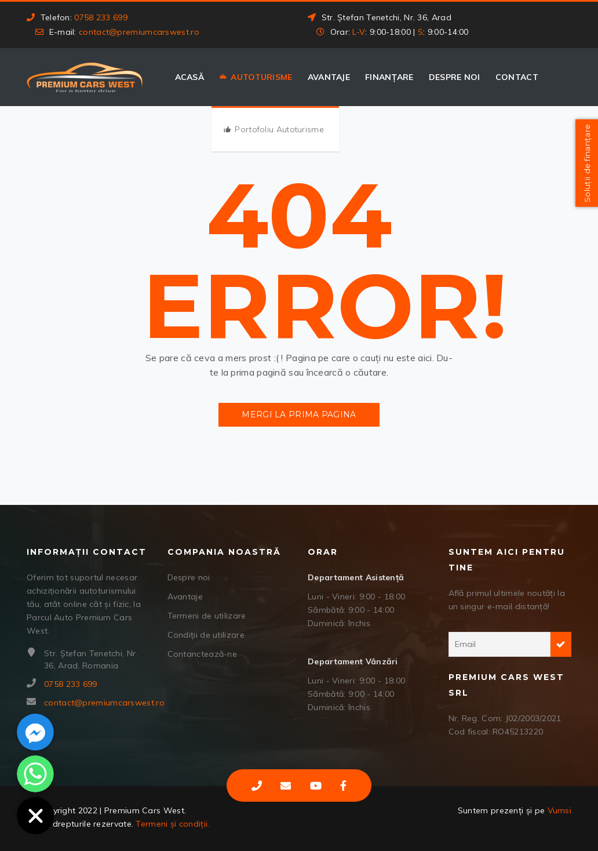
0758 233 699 (100, 17)
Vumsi (560, 810)
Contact (516, 77)
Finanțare (389, 77)
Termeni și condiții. (172, 824)
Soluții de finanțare (585, 164)
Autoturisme (261, 77)
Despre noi (454, 77)
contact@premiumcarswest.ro (139, 32)
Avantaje (329, 77)
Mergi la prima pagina (299, 414)
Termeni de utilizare (206, 615)
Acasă (190, 77)
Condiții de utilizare (206, 635)
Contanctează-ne (202, 654)
